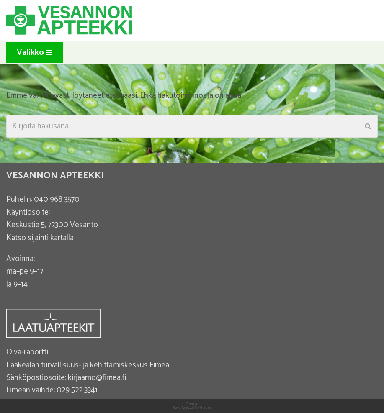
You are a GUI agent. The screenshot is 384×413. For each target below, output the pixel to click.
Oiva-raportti (27, 352)
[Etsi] (182, 126)
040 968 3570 (57, 199)
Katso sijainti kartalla (40, 237)
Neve (176, 408)
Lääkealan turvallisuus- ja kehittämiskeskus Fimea (87, 365)
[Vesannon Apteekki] (69, 20)
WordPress (202, 408)
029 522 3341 (77, 390)
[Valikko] (34, 52)
